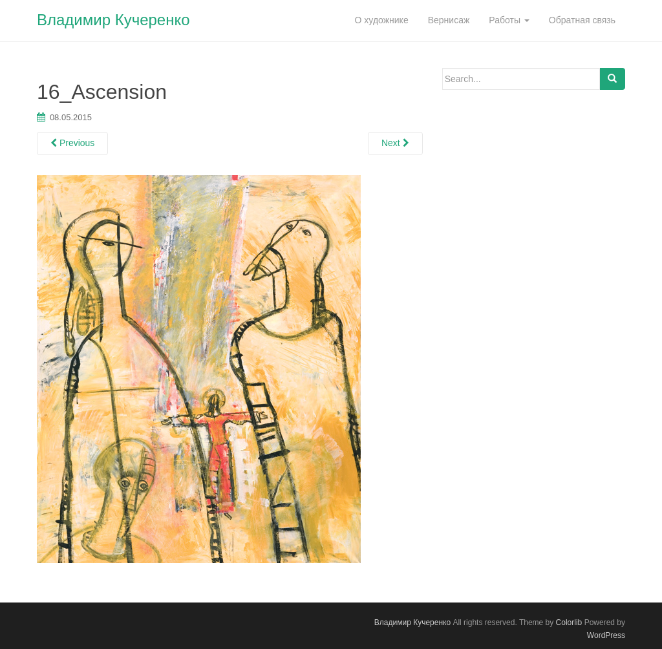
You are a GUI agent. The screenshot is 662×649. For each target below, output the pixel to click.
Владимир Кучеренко (113, 19)
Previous (72, 143)
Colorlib (569, 622)
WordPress (606, 635)
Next (395, 143)
